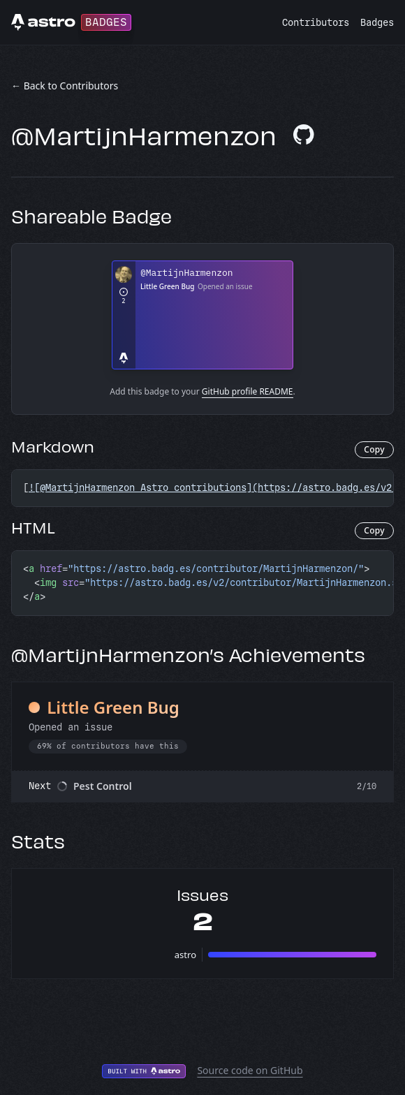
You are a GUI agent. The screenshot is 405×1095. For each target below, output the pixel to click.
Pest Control (102, 786)
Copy (374, 449)
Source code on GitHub (249, 1070)
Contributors (315, 23)
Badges (377, 23)
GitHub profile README (247, 391)
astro (185, 954)
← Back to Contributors (64, 85)
